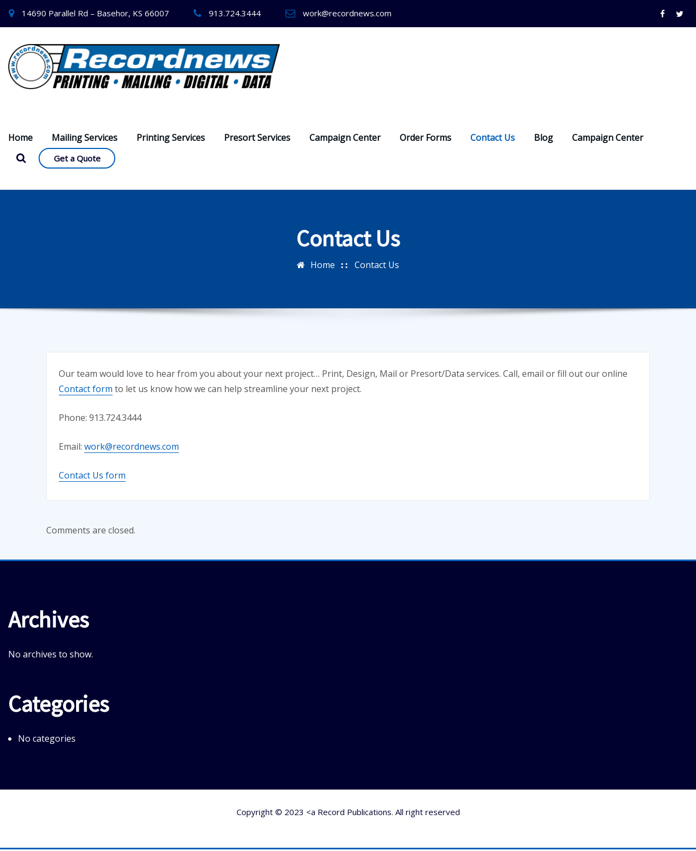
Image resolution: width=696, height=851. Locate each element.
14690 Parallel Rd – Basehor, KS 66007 (95, 13)
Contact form (86, 390)
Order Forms (425, 139)
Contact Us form (92, 476)
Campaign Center (345, 139)
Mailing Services (84, 139)
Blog (543, 139)
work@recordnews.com (347, 13)
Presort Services (257, 139)
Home (20, 139)
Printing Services (170, 139)
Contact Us (492, 139)
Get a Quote (77, 159)
